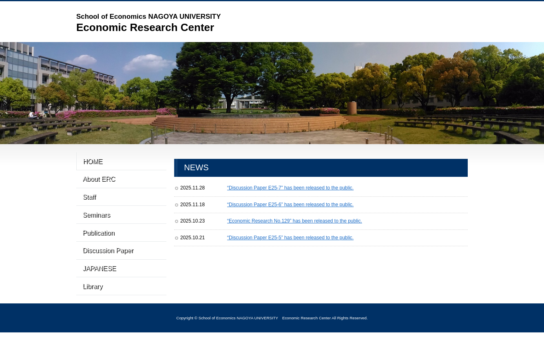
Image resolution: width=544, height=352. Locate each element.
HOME (93, 162)
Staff (88, 204)
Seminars (95, 225)
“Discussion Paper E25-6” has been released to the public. (290, 204)
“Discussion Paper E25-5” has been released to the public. (290, 238)
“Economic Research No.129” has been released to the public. (294, 221)
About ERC (97, 183)
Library (92, 308)
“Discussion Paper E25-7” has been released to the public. (290, 188)
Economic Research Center (148, 22)
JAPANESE (97, 287)
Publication (98, 246)
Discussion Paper (108, 266)
